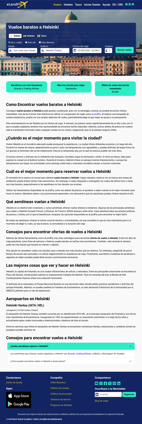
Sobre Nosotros (58, 382)
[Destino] (56, 50)
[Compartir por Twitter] (109, 385)
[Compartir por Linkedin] (118, 385)
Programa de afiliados (61, 405)
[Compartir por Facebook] (105, 385)
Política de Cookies (59, 388)
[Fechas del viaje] (89, 50)
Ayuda (106, 4)
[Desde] (24, 50)
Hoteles (68, 4)
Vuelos (57, 4)
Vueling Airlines (83, 353)
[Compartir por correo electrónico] (96, 385)
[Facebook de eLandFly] (133, 4)
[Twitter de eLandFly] (126, 4)
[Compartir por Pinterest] (114, 385)
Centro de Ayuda (14, 382)
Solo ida (30, 42)
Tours (78, 4)
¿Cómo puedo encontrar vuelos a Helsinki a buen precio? (37, 361)
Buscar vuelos (125, 50)
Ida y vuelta (15, 42)
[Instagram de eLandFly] (130, 4)
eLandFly (96, 114)
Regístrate (129, 394)
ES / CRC (117, 4)
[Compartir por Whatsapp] (101, 385)
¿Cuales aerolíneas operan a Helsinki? (29, 346)
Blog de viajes (101, 401)
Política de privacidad (61, 394)
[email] (110, 394)
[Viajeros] (109, 50)
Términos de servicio (60, 399)
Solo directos (46, 42)
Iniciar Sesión (92, 4)
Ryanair (71, 353)
